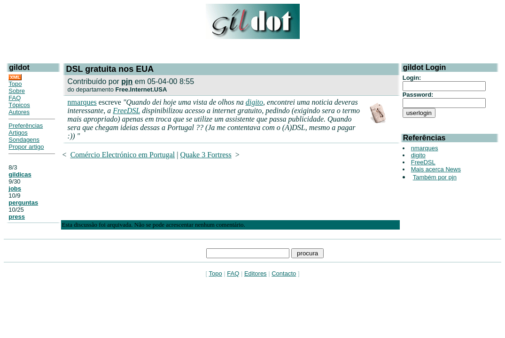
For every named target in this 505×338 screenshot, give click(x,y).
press (16, 216)
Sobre (16, 90)
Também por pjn (435, 177)
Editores (255, 273)
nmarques (82, 102)
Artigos (17, 132)
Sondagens (23, 139)
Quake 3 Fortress (205, 155)
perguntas (23, 202)
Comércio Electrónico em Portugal (122, 155)
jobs (14, 188)
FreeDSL (126, 111)
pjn (126, 81)
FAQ (14, 97)
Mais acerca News (436, 169)
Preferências (25, 125)
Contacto (284, 273)
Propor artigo (26, 146)
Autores (19, 111)
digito (254, 102)
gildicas (19, 174)
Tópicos (19, 104)
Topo (15, 83)
